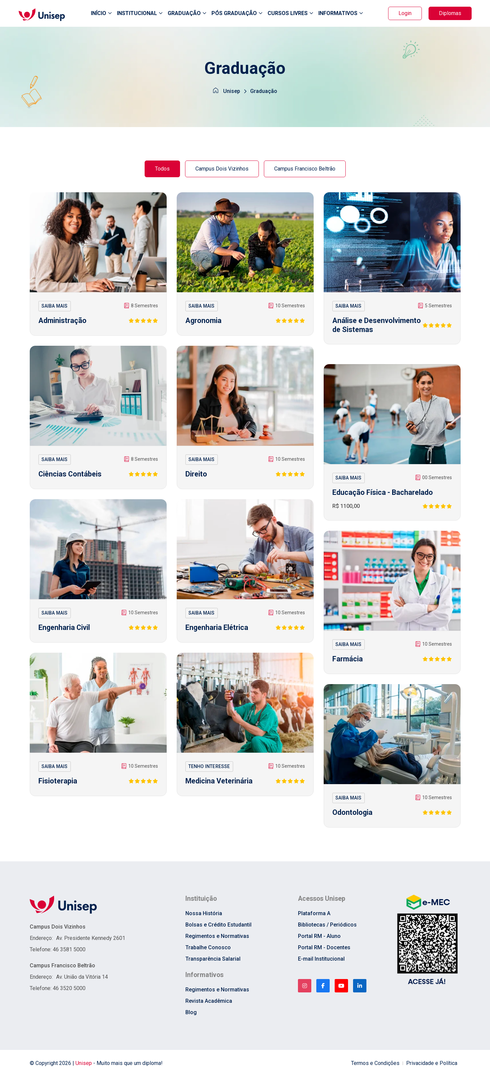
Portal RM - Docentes (324, 949)
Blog (191, 1014)
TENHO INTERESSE (209, 767)
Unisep (231, 94)
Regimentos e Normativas (217, 938)
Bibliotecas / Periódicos (327, 926)
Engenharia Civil (64, 629)
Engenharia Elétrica (217, 629)
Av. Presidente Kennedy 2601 (90, 939)
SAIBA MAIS (54, 307)
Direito (196, 475)
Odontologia (352, 814)
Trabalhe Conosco (208, 949)
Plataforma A (314, 915)
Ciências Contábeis (70, 475)
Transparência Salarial (212, 960)
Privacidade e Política (431, 1065)
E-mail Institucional (321, 960)
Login (405, 14)
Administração (62, 322)
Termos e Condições (375, 1065)
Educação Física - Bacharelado (383, 494)
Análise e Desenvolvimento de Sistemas (366, 331)
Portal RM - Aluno (319, 938)
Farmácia (347, 660)
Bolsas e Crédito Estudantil (218, 926)
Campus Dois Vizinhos (222, 170)
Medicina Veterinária (219, 782)
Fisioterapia (57, 782)
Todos (162, 170)
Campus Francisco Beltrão (304, 170)
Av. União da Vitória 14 (82, 978)
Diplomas (450, 14)
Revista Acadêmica (208, 1003)
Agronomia (203, 322)
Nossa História (203, 915)
